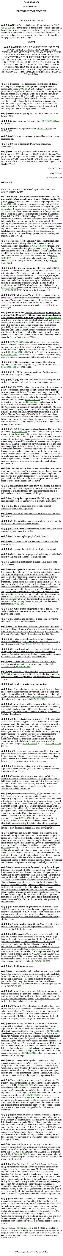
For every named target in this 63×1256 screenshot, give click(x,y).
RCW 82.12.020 (31, 976)
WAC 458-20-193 (40, 246)
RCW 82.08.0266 (44, 129)
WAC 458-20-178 (53, 743)
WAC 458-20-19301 (13, 290)
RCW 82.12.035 (30, 743)
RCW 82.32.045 (23, 666)
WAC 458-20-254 (28, 644)
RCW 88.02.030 (25, 818)
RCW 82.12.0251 (19, 604)
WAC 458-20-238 (26, 89)
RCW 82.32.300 (49, 121)
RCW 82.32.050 (38, 699)
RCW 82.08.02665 (18, 342)
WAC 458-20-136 (9, 288)
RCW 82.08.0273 (33, 1095)
